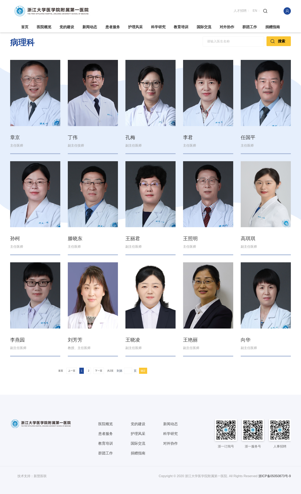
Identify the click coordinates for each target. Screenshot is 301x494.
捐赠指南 (272, 27)
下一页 (98, 370)
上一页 (71, 370)
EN (255, 10)
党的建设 (66, 27)
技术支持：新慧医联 (32, 476)
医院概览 (44, 27)
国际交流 (204, 27)
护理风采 (135, 27)
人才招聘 (240, 10)
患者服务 (112, 27)
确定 (143, 370)
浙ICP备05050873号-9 (274, 476)
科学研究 (158, 27)
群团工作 (249, 27)
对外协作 (227, 27)
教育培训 (181, 27)
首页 (24, 27)
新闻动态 (89, 27)
